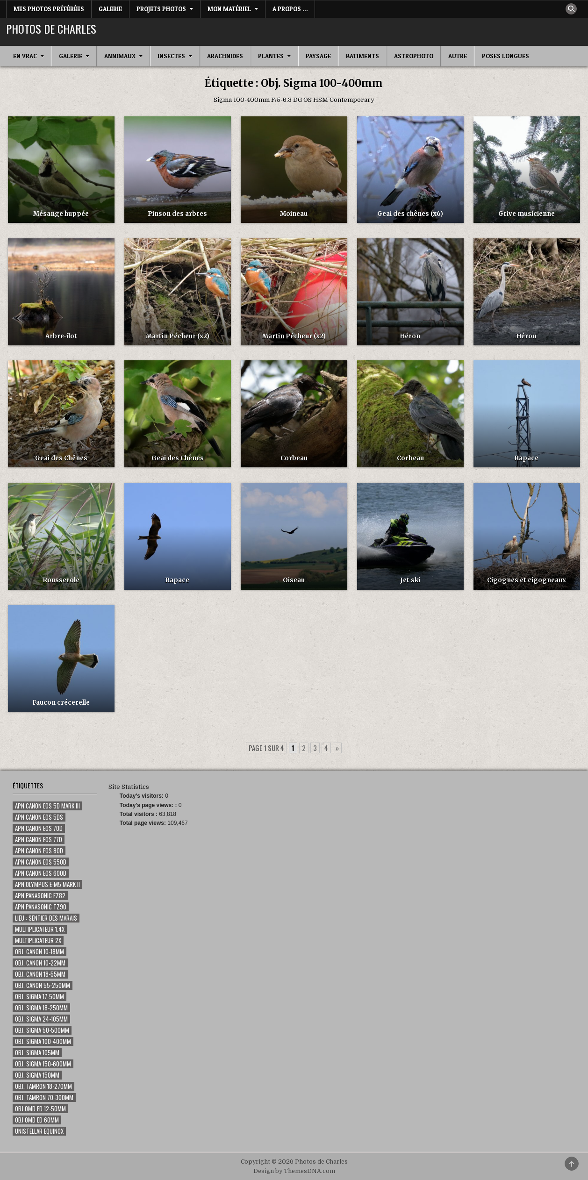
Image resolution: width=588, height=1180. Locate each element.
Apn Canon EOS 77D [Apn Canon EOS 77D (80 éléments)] (38, 839)
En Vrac (25, 56)
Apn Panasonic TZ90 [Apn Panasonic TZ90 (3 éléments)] (40, 906)
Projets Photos (161, 9)
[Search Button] (571, 8)
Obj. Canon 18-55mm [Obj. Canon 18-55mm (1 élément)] (40, 974)
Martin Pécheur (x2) (177, 336)
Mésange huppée (61, 214)
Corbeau (294, 458)
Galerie (110, 9)
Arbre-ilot (61, 336)
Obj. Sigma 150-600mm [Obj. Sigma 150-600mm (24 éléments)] (43, 1063)
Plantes (271, 56)
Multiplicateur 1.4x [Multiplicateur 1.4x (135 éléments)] (40, 929)
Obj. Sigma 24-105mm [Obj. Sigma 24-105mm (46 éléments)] (41, 1019)
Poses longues (505, 56)
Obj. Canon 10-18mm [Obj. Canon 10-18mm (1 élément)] (39, 951)
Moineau (294, 214)
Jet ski (410, 580)
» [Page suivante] (337, 748)
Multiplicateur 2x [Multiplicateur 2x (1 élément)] (38, 940)
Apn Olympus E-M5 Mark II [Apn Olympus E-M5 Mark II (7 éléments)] (47, 884)
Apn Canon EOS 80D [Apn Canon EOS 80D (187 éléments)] (39, 850)
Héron (410, 336)
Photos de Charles (51, 28)
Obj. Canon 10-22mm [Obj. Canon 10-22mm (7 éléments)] (40, 962)
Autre (457, 56)
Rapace (526, 458)
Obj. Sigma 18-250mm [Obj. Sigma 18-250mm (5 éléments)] (41, 1007)
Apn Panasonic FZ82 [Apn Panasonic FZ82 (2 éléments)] (40, 895)
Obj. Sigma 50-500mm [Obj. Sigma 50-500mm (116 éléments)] (42, 1030)
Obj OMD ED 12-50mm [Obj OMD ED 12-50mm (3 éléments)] (40, 1108)
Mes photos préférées (49, 9)
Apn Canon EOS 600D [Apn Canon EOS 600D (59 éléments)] (40, 873)
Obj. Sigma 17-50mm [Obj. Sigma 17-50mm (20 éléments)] (39, 996)
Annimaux (120, 56)
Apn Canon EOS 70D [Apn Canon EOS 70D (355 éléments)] (39, 828)
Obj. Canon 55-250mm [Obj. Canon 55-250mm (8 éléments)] (42, 985)
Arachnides (225, 56)
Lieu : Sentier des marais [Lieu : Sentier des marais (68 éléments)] (46, 918)
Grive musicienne (526, 214)
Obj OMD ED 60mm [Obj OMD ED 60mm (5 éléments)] (37, 1120)
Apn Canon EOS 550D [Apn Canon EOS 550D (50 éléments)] (40, 862)
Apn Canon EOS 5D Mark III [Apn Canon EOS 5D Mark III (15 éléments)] (47, 805)
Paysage (318, 56)
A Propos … (290, 9)
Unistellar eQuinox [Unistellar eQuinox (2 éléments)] (39, 1131)
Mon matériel (229, 9)
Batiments (362, 56)
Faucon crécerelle (61, 703)
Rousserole (61, 580)
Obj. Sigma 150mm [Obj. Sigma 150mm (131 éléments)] (37, 1075)
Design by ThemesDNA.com (294, 1171)
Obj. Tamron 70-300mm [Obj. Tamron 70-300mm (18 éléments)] (44, 1097)
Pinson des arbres (177, 214)
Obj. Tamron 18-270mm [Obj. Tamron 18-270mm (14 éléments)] (43, 1086)
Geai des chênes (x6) (410, 214)
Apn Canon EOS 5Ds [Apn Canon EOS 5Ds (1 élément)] (39, 817)
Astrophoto (413, 56)
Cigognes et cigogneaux (526, 580)
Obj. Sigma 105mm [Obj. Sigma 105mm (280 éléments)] (37, 1052)
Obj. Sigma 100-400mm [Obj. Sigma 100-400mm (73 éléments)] (43, 1041)
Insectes (171, 56)
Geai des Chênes (61, 458)
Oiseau (294, 580)
